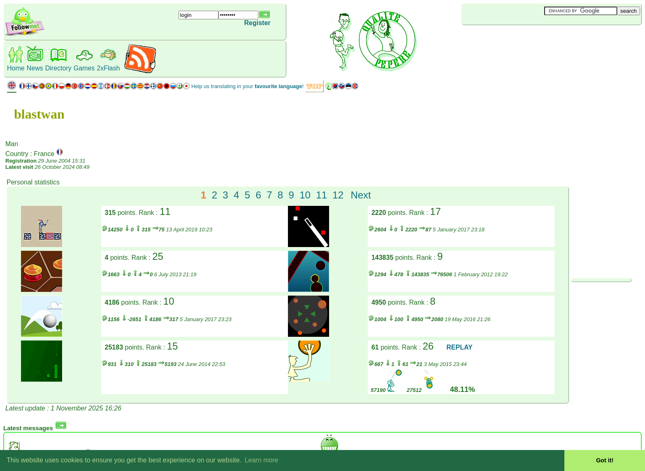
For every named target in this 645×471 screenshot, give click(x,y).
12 (337, 195)
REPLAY (459, 347)
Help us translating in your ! (247, 86)
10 (305, 195)
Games (84, 68)
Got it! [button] (604, 460)
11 (321, 195)
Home (16, 68)
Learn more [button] (261, 460)
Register (257, 22)
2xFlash (108, 68)
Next (360, 195)
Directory (58, 68)
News (35, 68)
